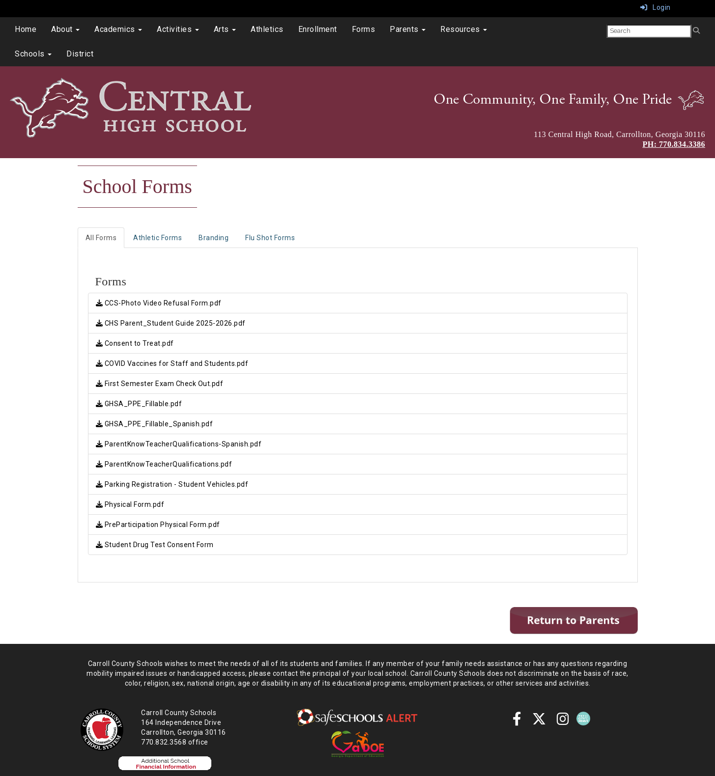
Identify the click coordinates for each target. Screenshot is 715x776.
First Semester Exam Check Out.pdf (160, 384)
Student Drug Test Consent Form (155, 545)
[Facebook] (517, 721)
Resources (463, 29)
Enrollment (317, 29)
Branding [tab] (214, 238)
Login (655, 7)
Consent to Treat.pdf (135, 343)
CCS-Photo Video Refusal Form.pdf (159, 303)
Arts (225, 29)
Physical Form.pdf (130, 504)
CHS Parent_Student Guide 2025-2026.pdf (171, 323)
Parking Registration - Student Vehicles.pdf (172, 484)
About (65, 29)
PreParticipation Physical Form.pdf (158, 524)
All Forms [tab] (101, 238)
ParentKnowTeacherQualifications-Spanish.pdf (179, 444)
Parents (408, 29)
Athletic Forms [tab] (157, 238)
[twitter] (539, 721)
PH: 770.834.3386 (673, 144)
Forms (363, 29)
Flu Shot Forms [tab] (270, 238)
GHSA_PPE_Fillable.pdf (139, 404)
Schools (33, 53)
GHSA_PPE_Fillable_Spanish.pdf (154, 424)
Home (25, 29)
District (79, 53)
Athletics (267, 29)
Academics (118, 29)
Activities (178, 29)
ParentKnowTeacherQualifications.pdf (164, 464)
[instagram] (563, 721)
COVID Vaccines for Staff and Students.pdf (172, 363)
